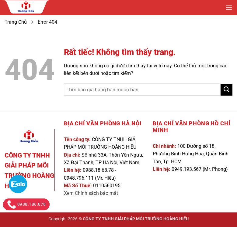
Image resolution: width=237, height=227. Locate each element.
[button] (228, 7)
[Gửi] (226, 90)
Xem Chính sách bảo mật (91, 193)
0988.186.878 (26, 204)
